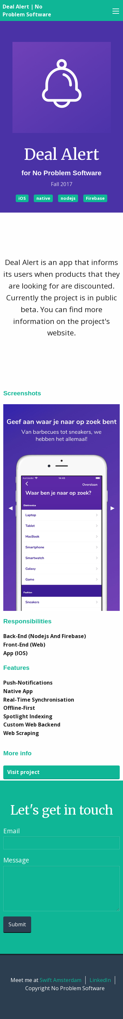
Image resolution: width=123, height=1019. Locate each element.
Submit (17, 924)
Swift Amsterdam (60, 980)
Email (11, 830)
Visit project (23, 772)
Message (16, 860)
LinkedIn (100, 980)
